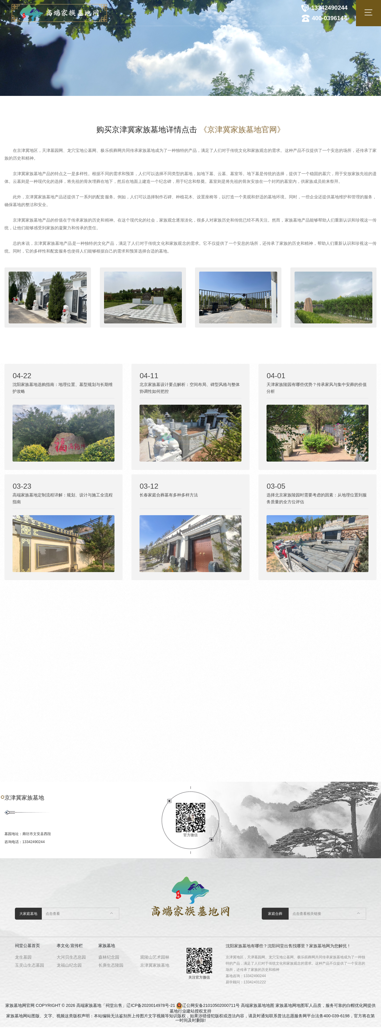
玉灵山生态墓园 (29, 969)
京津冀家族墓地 (154, 969)
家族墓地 (106, 949)
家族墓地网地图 (290, 1009)
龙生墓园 (23, 961)
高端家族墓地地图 (257, 1009)
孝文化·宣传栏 (70, 949)
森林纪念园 (108, 961)
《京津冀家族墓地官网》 (242, 129)
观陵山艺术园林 (154, 961)
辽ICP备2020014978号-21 (150, 1009)
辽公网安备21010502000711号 (211, 1009)
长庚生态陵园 (110, 969)
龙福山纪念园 (69, 969)
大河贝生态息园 (71, 961)
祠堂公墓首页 (27, 949)
